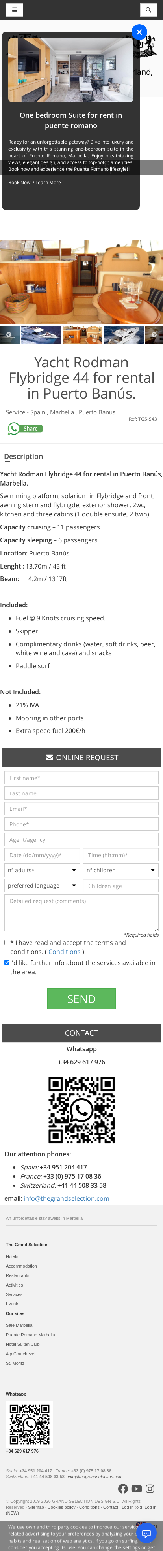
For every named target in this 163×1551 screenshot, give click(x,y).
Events (12, 1303)
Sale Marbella (19, 1325)
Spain (38, 412)
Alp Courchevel (20, 1353)
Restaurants (17, 1275)
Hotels (12, 1256)
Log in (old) (133, 1507)
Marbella (63, 412)
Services (14, 1294)
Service (16, 412)
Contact (111, 1507)
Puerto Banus (97, 412)
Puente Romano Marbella (30, 1334)
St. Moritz (15, 1363)
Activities (14, 1285)
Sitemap (36, 1507)
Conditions (65, 951)
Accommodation (21, 1266)
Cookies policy (62, 1507)
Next (154, 335)
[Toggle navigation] (148, 10)
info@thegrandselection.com (66, 1198)
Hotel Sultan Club (23, 1344)
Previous (9, 335)
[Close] (139, 32)
